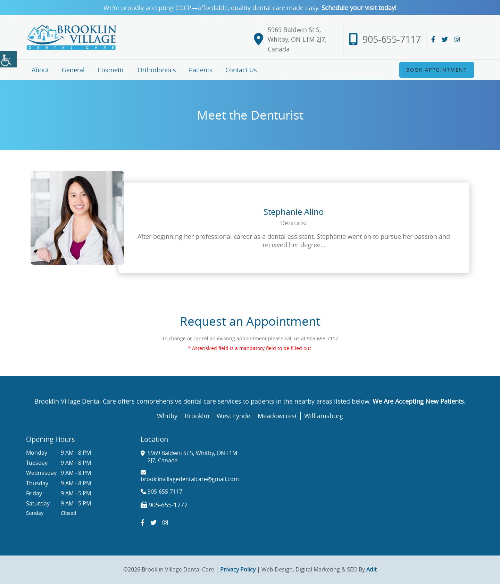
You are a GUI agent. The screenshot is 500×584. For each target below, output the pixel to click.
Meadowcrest (277, 416)
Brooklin (197, 416)
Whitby (167, 416)
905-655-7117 (385, 39)
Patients (200, 70)
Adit (371, 569)
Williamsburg (323, 416)
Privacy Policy (238, 569)
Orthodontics (157, 70)
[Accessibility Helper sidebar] (8, 59)
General (73, 70)
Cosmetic (111, 70)
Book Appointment (436, 69)
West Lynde (233, 416)
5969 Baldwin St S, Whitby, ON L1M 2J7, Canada (290, 39)
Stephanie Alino (294, 211)
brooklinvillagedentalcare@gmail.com (190, 476)
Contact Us (241, 70)
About (40, 70)
